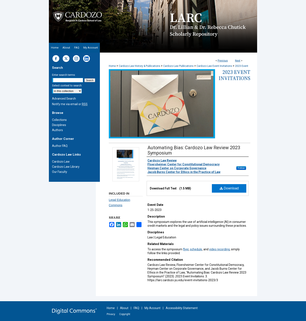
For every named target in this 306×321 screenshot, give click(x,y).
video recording (219, 249)
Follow (241, 168)
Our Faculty (59, 171)
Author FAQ (60, 146)
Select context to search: (67, 85)
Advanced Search (64, 98)
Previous (223, 60)
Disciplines (59, 125)
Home (112, 65)
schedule (196, 249)
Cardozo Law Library (65, 166)
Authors (57, 130)
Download (229, 188)
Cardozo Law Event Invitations (214, 65)
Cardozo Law (61, 161)
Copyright (124, 314)
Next (237, 60)
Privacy (111, 314)
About (124, 308)
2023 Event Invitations (234, 75)
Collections (59, 120)
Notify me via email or (70, 104)
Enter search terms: (63, 74)
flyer (186, 249)
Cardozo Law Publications (178, 65)
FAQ (136, 308)
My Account (152, 308)
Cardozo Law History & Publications (139, 65)
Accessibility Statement (182, 308)
